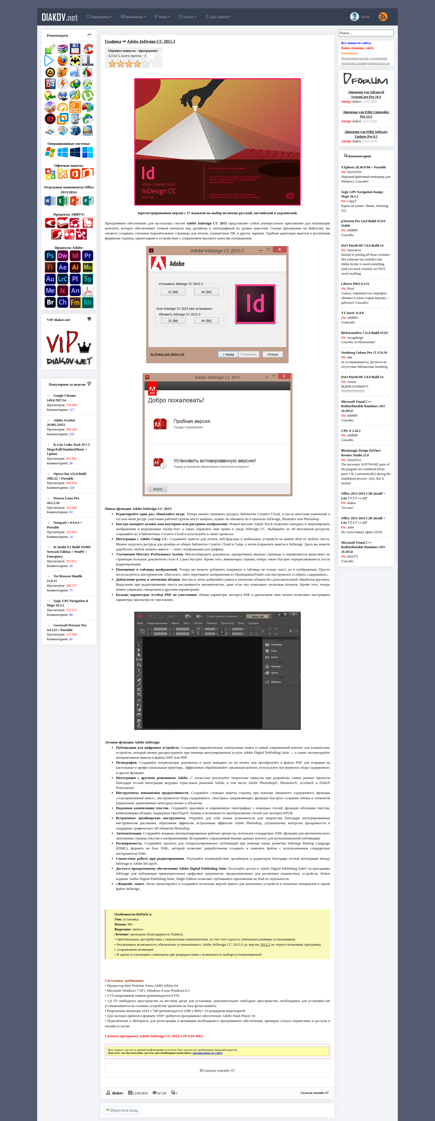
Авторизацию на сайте (207, 1052)
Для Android (217, 17)
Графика (113, 41)
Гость (360, 16)
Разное (186, 17)
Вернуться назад (122, 1110)
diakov (60, 17)
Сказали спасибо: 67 (219, 1070)
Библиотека (132, 17)
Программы (98, 17)
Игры (161, 17)
